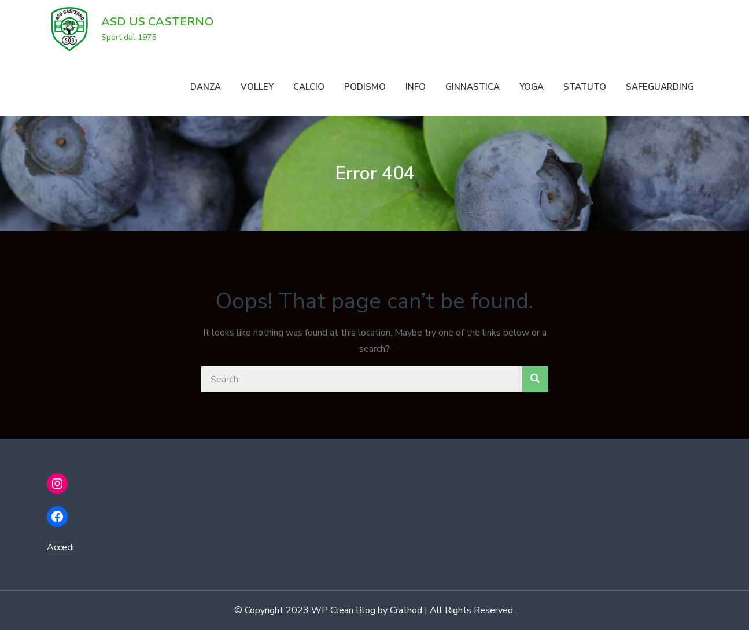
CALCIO (308, 87)
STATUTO (584, 87)
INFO (415, 87)
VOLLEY (257, 87)
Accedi (60, 547)
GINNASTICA (472, 87)
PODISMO (365, 87)
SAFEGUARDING (660, 87)
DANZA (205, 87)
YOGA (531, 87)
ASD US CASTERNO (157, 22)
